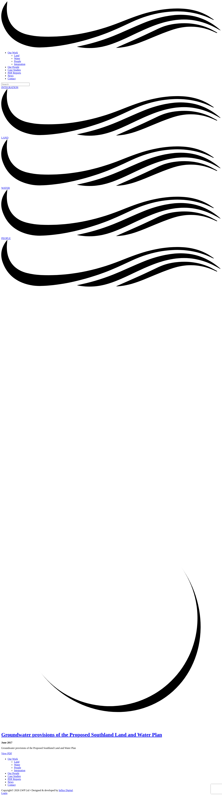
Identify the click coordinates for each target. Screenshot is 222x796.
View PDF (6, 753)
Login (4, 793)
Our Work (13, 52)
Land (16, 55)
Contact (12, 78)
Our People (13, 67)
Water (17, 58)
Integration (19, 64)
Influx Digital (66, 790)
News (10, 75)
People (17, 61)
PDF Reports (14, 72)
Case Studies (14, 70)
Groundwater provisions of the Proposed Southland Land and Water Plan (81, 735)
